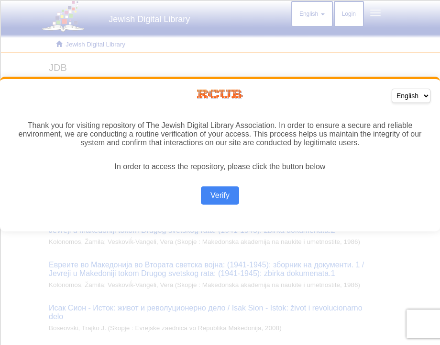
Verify (220, 195)
